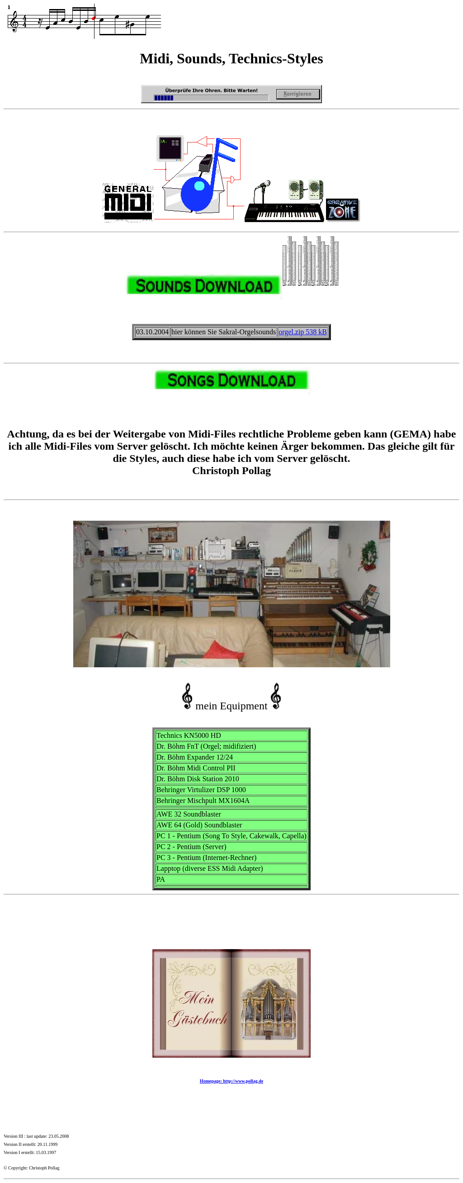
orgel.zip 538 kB (303, 332)
